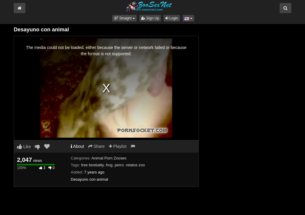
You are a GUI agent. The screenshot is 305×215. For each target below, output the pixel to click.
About (77, 146)
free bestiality (92, 165)
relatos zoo (135, 165)
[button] (124, 18)
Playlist (118, 146)
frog (109, 165)
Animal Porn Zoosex (108, 158)
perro (119, 165)
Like (24, 146)
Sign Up (150, 18)
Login (171, 18)
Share (96, 146)
